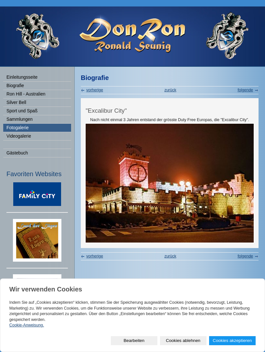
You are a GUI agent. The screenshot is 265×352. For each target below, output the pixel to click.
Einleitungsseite (21, 77)
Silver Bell (16, 102)
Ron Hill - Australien (25, 94)
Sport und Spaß (21, 110)
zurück (170, 90)
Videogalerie (18, 136)
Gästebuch (17, 153)
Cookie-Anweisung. (26, 325)
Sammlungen (19, 119)
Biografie (15, 85)
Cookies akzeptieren (232, 340)
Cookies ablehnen (183, 340)
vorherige (94, 90)
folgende (245, 90)
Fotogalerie (17, 127)
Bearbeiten (133, 340)
